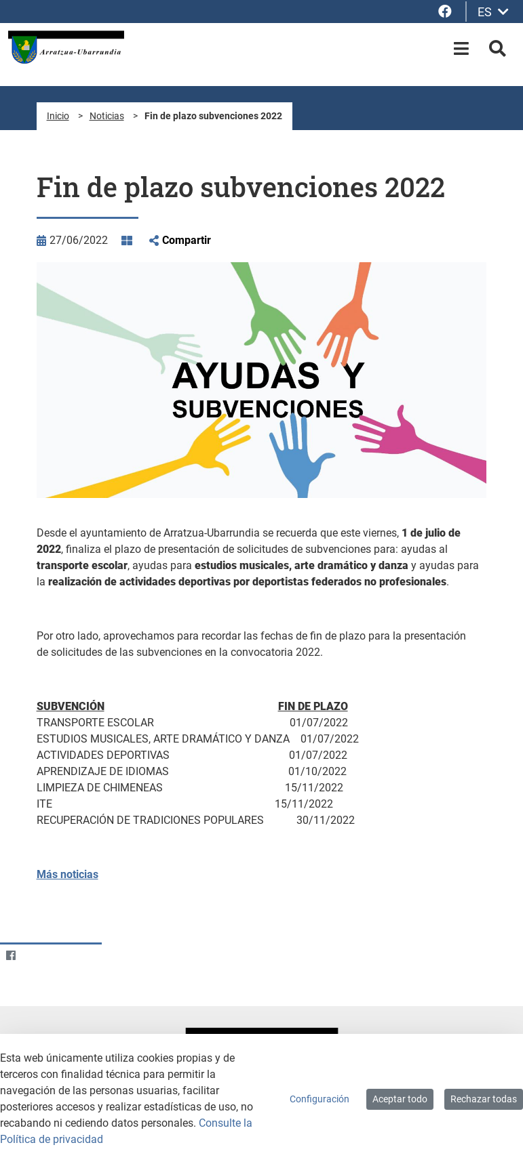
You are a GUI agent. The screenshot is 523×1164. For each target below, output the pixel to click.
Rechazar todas (483, 1099)
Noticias (107, 115)
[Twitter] (36, 954)
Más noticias (67, 874)
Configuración (319, 1099)
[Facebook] (10, 954)
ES (493, 12)
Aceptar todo (399, 1099)
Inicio (58, 115)
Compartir (186, 240)
